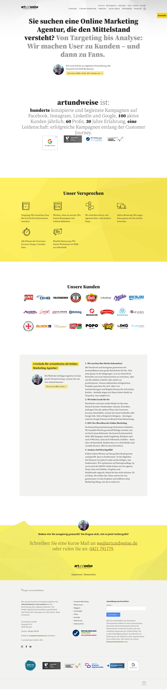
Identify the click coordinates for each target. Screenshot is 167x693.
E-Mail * (109, 605)
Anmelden (112, 614)
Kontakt (143, 5)
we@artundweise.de (117, 543)
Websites (102, 9)
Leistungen (122, 5)
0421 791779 (101, 548)
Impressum (76, 574)
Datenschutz (90, 574)
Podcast (136, 5)
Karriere (101, 5)
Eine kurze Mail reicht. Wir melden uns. (84, 73)
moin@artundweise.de (38, 635)
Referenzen (127, 9)
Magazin (137, 9)
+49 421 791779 (33, 631)
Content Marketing (87, 9)
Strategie (72, 9)
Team (129, 5)
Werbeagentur (111, 5)
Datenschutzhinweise (114, 641)
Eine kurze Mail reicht (55, 386)
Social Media (114, 9)
